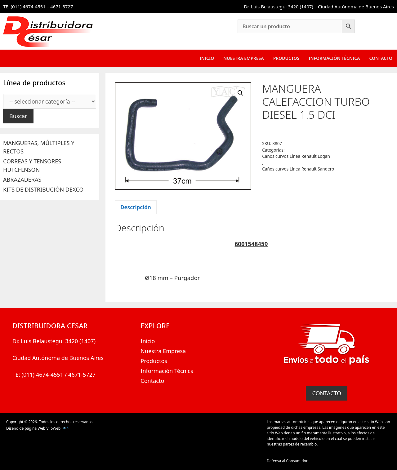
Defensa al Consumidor (287, 460)
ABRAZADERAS (22, 179)
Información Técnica (334, 58)
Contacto (380, 58)
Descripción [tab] (135, 207)
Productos (286, 58)
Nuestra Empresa (243, 58)
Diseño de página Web (25, 428)
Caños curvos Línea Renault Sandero (298, 169)
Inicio (207, 58)
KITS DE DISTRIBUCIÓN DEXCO (43, 189)
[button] (240, 93)
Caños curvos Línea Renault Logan (296, 156)
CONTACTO (326, 393)
